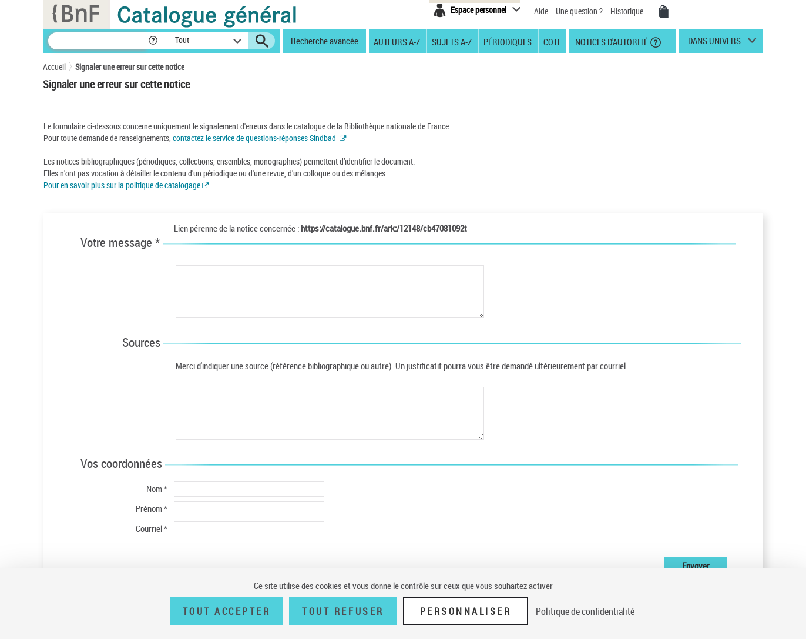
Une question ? (579, 10)
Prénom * (151, 508)
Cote (552, 41)
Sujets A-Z (452, 41)
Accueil (54, 66)
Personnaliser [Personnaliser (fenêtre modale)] (466, 611)
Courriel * (151, 528)
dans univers (714, 43)
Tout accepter (227, 611)
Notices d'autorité (610, 41)
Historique (627, 10)
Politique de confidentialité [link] (585, 611)
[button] (152, 40)
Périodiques (507, 41)
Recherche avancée (324, 40)
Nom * (156, 488)
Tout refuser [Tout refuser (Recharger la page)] (343, 611)
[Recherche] (97, 40)
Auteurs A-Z (397, 41)
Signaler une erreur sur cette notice (129, 66)
